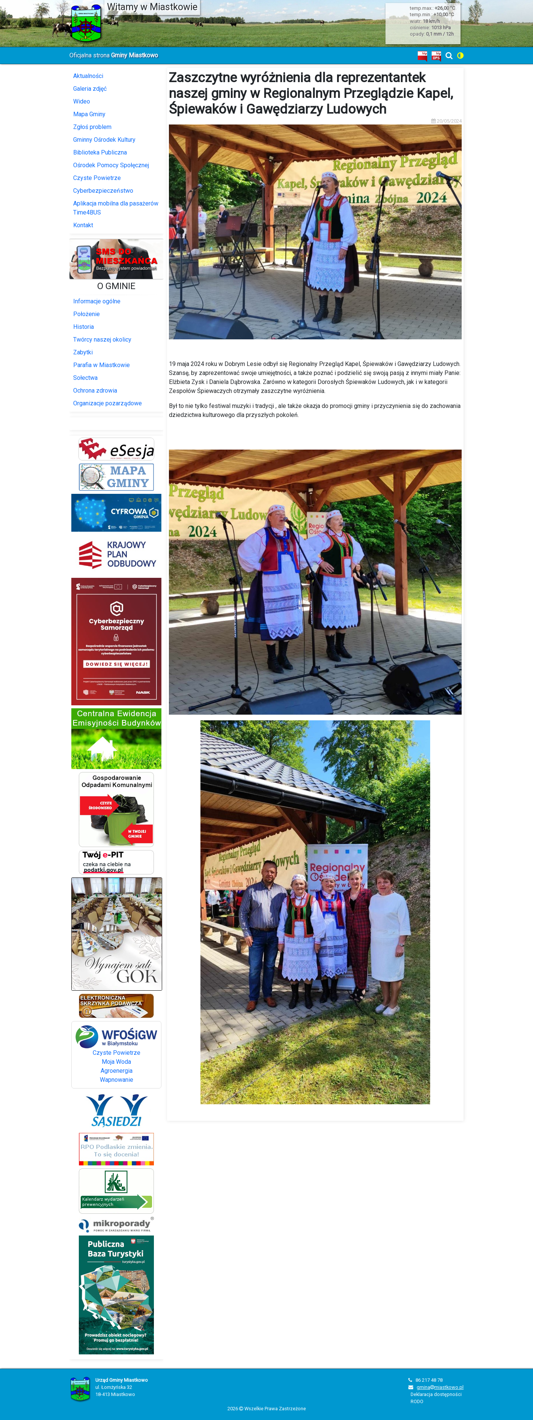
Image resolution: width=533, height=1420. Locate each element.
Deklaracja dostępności (436, 1394)
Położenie (86, 314)
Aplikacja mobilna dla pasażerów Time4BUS (115, 208)
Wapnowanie (116, 1079)
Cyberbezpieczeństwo (103, 190)
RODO (417, 1401)
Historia (83, 326)
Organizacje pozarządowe (107, 403)
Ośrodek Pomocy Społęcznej (111, 165)
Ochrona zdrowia (95, 390)
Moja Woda (116, 1061)
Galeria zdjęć (90, 88)
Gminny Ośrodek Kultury (104, 139)
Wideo (81, 101)
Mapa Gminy (89, 114)
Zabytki (83, 352)
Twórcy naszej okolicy (102, 339)
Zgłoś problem (92, 126)
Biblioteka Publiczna (100, 152)
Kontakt (83, 225)
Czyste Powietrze (97, 177)
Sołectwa (85, 377)
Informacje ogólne (96, 301)
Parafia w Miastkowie (101, 365)
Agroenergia (116, 1070)
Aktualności (88, 75)
